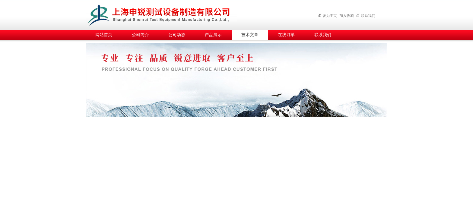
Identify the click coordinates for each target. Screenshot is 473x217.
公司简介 (140, 35)
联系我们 (365, 16)
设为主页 (327, 16)
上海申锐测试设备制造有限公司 (166, 14)
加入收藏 (346, 16)
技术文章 (249, 35)
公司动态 (176, 35)
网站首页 (103, 35)
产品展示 (213, 35)
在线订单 (286, 35)
